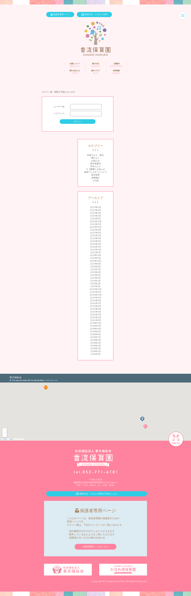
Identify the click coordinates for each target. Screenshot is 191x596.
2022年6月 (95, 238)
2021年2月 (95, 283)
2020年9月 (95, 297)
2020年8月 (95, 300)
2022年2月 (95, 249)
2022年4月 (95, 244)
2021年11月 (95, 258)
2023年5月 (95, 207)
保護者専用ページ (60, 14)
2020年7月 (95, 303)
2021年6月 (95, 272)
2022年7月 (95, 235)
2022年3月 (95, 246)
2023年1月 (95, 218)
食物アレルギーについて (95, 172)
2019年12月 (95, 323)
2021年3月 (95, 280)
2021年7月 (95, 269)
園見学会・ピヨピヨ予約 (94, 14)
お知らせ (95, 160)
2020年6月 (95, 306)
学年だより (95, 166)
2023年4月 (95, 210)
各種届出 (95, 177)
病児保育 (95, 174)
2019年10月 (95, 328)
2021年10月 (95, 261)
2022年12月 (95, 221)
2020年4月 (95, 311)
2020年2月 (95, 317)
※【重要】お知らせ (95, 169)
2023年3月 (95, 213)
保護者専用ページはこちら (95, 546)
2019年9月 (95, 331)
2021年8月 (95, 266)
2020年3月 (95, 314)
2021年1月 (95, 286)
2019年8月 (95, 334)
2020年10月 (96, 294)
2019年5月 (95, 342)
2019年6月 (95, 340)
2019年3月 (95, 348)
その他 (95, 180)
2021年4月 (95, 278)
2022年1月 (95, 252)
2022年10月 (95, 227)
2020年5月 (95, 309)
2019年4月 (95, 345)
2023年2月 (95, 215)
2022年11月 (95, 224)
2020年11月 (95, 292)
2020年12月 (95, 289)
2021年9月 (95, 263)
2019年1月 (96, 354)
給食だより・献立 (95, 155)
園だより (95, 158)
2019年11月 (95, 326)
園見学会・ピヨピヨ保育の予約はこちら (96, 493)
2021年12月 (95, 255)
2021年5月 (95, 275)
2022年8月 (95, 232)
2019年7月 (95, 337)
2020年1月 (95, 320)
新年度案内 (95, 163)
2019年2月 (95, 351)
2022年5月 (95, 241)
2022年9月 (95, 229)
